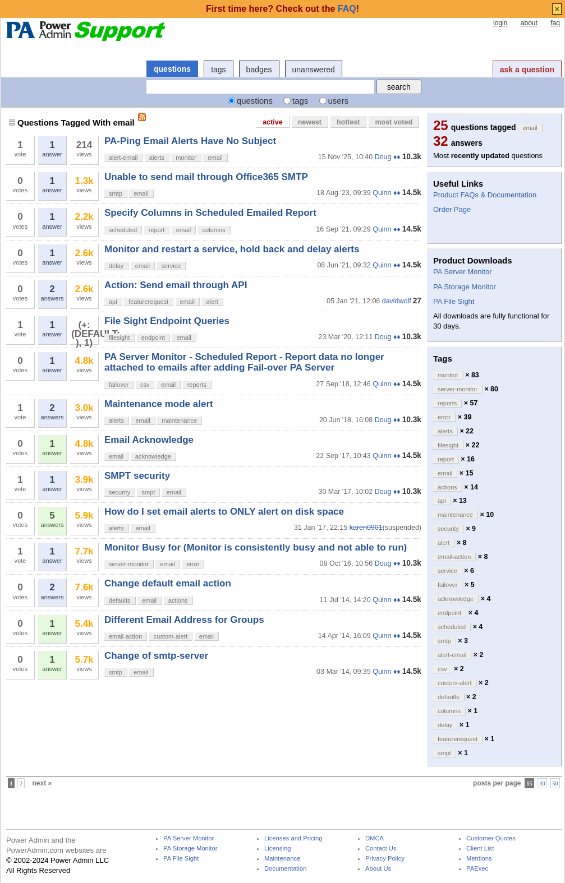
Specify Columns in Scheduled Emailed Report (210, 212)
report (157, 229)
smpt (148, 492)
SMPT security (137, 475)
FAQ (347, 8)
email (215, 157)
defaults (120, 600)
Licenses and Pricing (293, 838)
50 (555, 783)
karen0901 (366, 527)
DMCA (374, 838)
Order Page (452, 209)
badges (259, 69)
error (192, 564)
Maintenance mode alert (158, 404)
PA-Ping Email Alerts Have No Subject (190, 141)
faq (555, 23)
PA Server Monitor (462, 271)
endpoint (153, 337)
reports (196, 384)
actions (178, 600)
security (119, 492)
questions (172, 68)
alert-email (123, 157)
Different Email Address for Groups (184, 619)
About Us (378, 869)
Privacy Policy (385, 859)
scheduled (123, 229)
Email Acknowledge (149, 439)
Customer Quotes (491, 838)
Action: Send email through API (175, 285)
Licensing (277, 848)
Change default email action (167, 583)
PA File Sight (453, 301)
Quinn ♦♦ (386, 193)
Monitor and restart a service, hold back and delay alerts (231, 249)
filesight (119, 337)
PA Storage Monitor (464, 287)
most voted (393, 122)
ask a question (527, 69)
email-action (125, 636)
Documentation (285, 869)
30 (542, 783)
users (338, 100)
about (529, 23)
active (272, 122)
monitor (186, 157)
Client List (480, 848)
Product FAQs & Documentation (484, 195)
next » (42, 783)
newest (309, 122)
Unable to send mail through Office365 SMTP (206, 177)
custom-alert (171, 636)
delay (116, 265)
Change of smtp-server (156, 655)
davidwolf (396, 301)
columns (214, 229)
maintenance (179, 420)
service (171, 265)
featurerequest (148, 301)
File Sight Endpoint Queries (166, 321)
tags (218, 69)
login (500, 23)
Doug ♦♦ (388, 157)
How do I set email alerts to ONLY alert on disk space (224, 511)
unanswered (313, 69)
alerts (156, 157)
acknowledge (153, 456)
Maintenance (282, 859)
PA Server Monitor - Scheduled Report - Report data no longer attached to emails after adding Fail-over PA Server (244, 362)
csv (145, 384)
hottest (348, 122)
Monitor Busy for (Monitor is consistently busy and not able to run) (255, 547)
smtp (115, 193)
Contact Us (381, 848)
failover (118, 384)
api (113, 301)
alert (212, 301)
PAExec (477, 869)
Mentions (479, 859)
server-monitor (129, 564)
